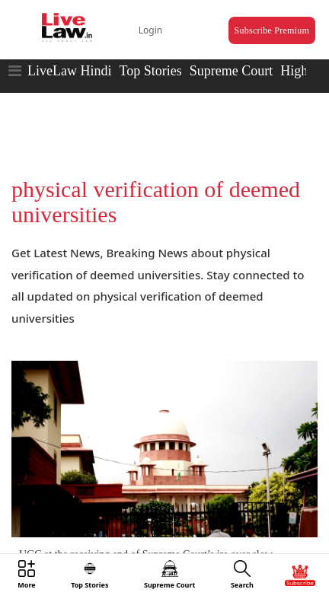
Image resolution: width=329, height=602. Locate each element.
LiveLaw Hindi (69, 70)
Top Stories (150, 70)
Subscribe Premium (272, 30)
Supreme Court (231, 70)
